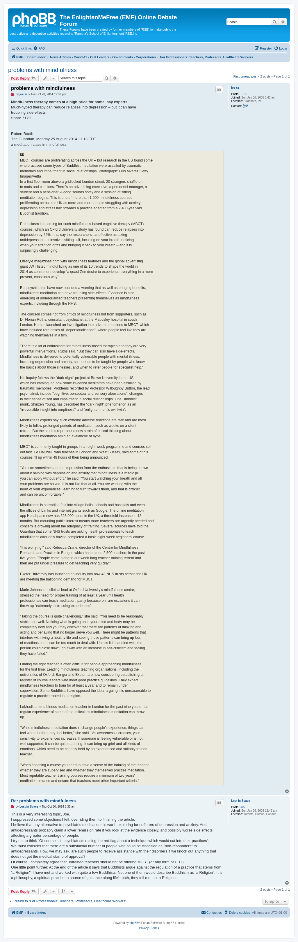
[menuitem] (39, 48)
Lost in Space (240, 800)
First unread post (245, 76)
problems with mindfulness (42, 70)
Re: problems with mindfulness (43, 800)
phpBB (134, 923)
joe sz (235, 87)
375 (242, 807)
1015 (243, 94)
